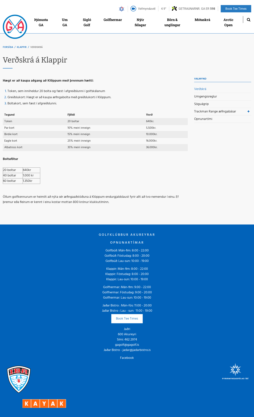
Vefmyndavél (146, 8)
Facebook (127, 358)
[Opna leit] (248, 19)
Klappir (22, 47)
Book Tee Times (127, 318)
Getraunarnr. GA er (197, 8)
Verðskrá (36, 47)
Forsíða (8, 47)
